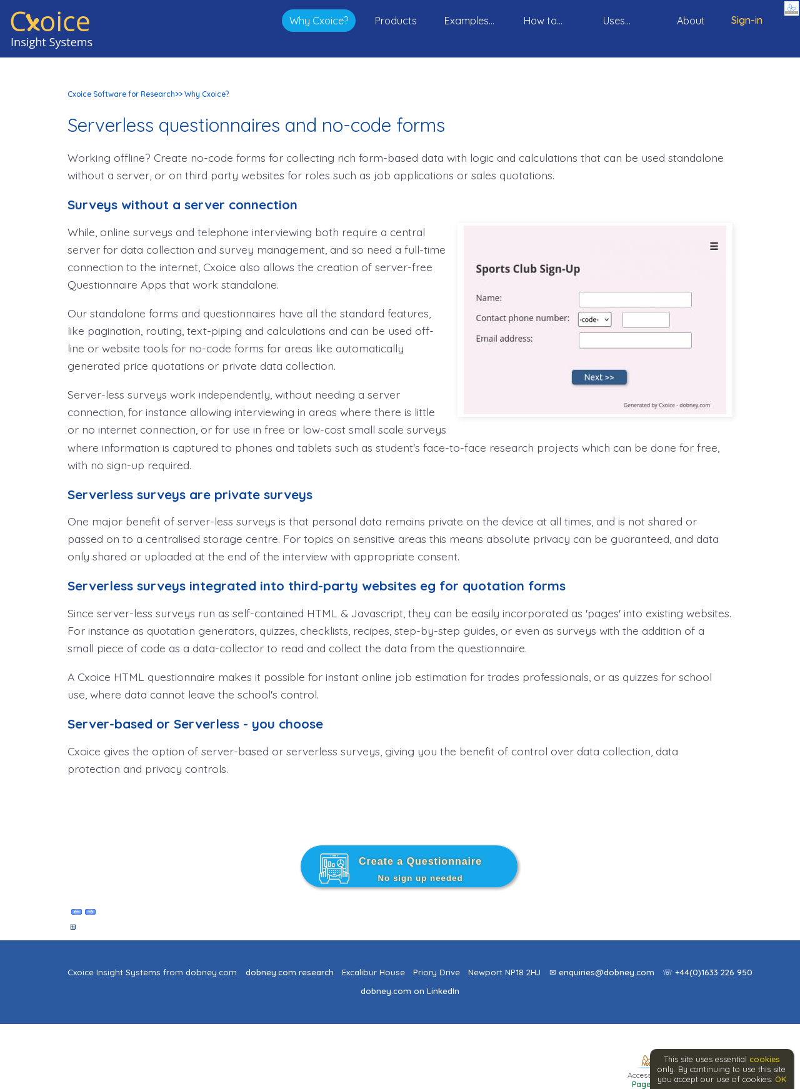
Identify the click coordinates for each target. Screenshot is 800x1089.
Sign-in (746, 20)
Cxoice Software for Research (121, 94)
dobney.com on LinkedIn (410, 991)
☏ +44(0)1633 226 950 (707, 972)
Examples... (469, 20)
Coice (50, 20)
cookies (764, 1059)
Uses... (617, 20)
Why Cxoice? (318, 20)
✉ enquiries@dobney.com (601, 972)
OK (780, 1079)
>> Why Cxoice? (202, 94)
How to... (543, 20)
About (691, 20)
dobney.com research (290, 972)
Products (396, 20)
